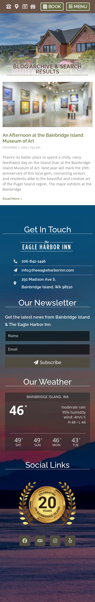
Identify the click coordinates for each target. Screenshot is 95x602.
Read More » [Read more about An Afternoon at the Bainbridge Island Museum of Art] (12, 199)
